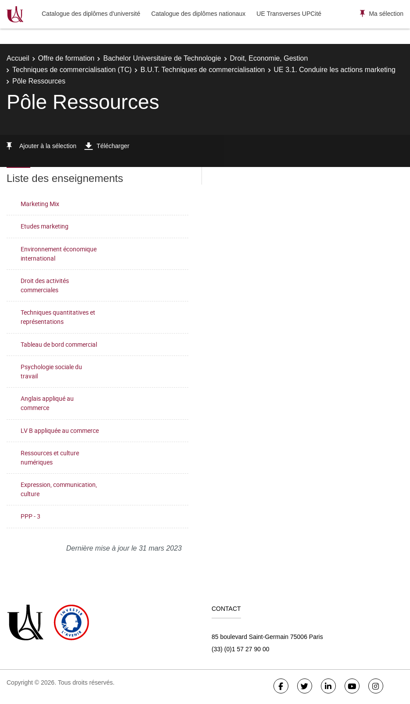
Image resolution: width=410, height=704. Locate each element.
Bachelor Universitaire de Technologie (162, 58)
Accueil (18, 58)
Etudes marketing (44, 226)
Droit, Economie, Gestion (269, 58)
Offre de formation (66, 58)
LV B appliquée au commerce (60, 430)
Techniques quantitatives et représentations (58, 317)
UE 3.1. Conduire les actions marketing (335, 69)
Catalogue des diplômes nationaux (198, 13)
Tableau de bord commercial (59, 344)
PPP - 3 (30, 516)
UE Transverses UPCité (288, 13)
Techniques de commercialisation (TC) (72, 69)
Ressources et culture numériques (50, 457)
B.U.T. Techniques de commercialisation (202, 69)
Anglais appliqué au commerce (47, 403)
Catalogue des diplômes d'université (91, 13)
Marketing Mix (40, 204)
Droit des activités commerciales (45, 285)
